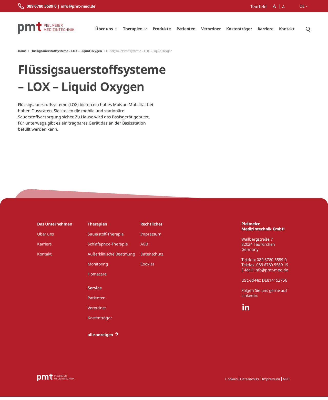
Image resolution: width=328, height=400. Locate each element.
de (304, 6)
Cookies (231, 382)
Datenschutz (249, 382)
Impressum (271, 382)
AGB (286, 382)
